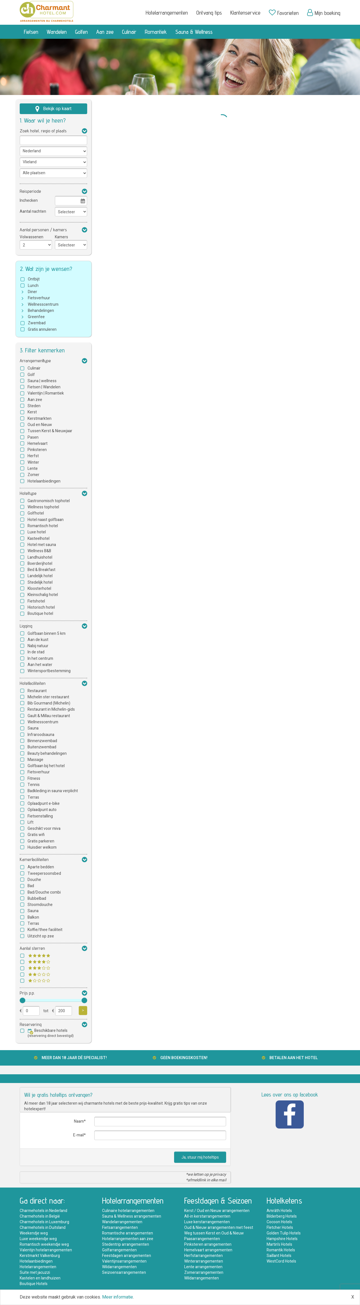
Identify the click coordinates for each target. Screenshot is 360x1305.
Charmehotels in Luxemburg (44, 1222)
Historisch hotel (41, 607)
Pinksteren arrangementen (207, 1244)
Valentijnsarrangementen (124, 1261)
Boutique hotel (40, 614)
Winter (33, 462)
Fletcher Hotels (280, 1228)
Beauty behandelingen (47, 753)
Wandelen (57, 31)
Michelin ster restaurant (48, 697)
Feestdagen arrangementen (126, 1256)
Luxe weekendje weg (38, 1239)
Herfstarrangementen (203, 1256)
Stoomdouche (40, 905)
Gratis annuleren (42, 329)
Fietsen (31, 31)
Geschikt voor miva (44, 829)
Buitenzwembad (42, 747)
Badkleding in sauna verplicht (53, 791)
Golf (31, 375)
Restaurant (37, 691)
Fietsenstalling (40, 816)
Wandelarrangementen (122, 1222)
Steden (34, 406)
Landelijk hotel (40, 576)
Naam (79, 1121)
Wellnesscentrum (43, 304)
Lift (30, 822)
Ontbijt (34, 279)
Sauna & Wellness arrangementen (131, 1216)
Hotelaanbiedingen (44, 481)
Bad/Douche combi (44, 892)
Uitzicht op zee (41, 936)
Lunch (33, 286)
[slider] (22, 1000)
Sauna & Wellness (194, 31)
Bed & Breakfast (41, 570)
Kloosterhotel (39, 589)
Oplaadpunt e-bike (44, 803)
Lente (33, 469)
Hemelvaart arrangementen (208, 1250)
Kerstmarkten (39, 419)
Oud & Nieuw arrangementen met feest (218, 1228)
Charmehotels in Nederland (43, 1211)
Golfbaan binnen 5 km (47, 633)
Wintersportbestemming (49, 671)
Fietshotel (36, 601)
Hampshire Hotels (282, 1239)
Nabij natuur (38, 646)
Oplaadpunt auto (42, 810)
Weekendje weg (34, 1233)
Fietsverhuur (39, 298)
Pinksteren (37, 450)
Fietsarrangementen (120, 1228)
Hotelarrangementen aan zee (127, 1239)
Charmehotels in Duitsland (43, 1228)
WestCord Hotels (281, 1261)
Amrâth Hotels (279, 1211)
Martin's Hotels (279, 1244)
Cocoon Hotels (279, 1222)
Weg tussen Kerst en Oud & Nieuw (214, 1233)
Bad (31, 886)
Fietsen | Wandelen (44, 387)
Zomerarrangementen (203, 1272)
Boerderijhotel (40, 564)
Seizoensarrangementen (124, 1272)
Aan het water (40, 665)
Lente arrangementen (203, 1267)
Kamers (61, 237)
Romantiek (156, 31)
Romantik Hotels (281, 1250)
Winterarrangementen (203, 1261)
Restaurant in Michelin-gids (51, 709)
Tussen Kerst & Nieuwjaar (50, 431)
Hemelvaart (38, 444)
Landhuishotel (40, 557)
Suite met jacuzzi (35, 1272)
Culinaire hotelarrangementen (128, 1211)
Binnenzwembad (42, 741)
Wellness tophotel (43, 507)
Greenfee (36, 317)
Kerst (32, 412)
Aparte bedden (41, 867)
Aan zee (105, 31)
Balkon (33, 917)
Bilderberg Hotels (282, 1216)
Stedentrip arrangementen (125, 1244)
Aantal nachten (33, 211)
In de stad (36, 652)
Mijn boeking (323, 12)
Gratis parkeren (41, 841)
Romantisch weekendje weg (44, 1244)
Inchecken (29, 200)
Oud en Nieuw (40, 425)
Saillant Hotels (279, 1256)
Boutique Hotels (34, 1284)
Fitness (34, 778)
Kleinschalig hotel (43, 595)
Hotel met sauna (42, 545)
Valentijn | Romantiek (46, 393)
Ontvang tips (209, 12)
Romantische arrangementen (127, 1233)
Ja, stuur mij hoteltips (200, 1157)
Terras (33, 797)
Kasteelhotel (39, 539)
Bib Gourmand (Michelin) (49, 703)
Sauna (33, 728)
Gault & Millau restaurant (49, 716)
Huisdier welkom (42, 847)
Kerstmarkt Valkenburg (40, 1256)
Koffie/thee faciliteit (45, 930)
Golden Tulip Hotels (284, 1233)
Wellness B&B (39, 551)
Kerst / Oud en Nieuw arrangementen (216, 1211)
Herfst (33, 456)
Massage (35, 760)
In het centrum (40, 658)
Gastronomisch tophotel (49, 501)
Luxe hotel (37, 532)
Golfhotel (36, 513)
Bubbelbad (37, 898)
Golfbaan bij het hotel (46, 766)
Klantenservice (245, 12)
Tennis (34, 785)
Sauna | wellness (42, 381)
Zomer (33, 475)
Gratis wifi (36, 835)
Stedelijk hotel (40, 582)
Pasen (33, 437)
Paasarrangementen (202, 1239)
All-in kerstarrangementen (207, 1216)
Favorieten (284, 12)
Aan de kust (38, 640)
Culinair (129, 31)
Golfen (81, 31)
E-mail (78, 1135)
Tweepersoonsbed (44, 873)
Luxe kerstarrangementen (207, 1222)
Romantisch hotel (43, 526)
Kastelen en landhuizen (40, 1278)
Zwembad (37, 323)
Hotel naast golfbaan (46, 520)
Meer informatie (117, 1297)
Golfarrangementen (119, 1250)
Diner (32, 292)
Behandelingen (41, 311)
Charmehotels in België (40, 1216)
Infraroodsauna (41, 735)
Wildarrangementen (119, 1267)
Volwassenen (31, 237)
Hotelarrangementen (167, 12)
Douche (34, 880)
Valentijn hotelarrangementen (46, 1250)
